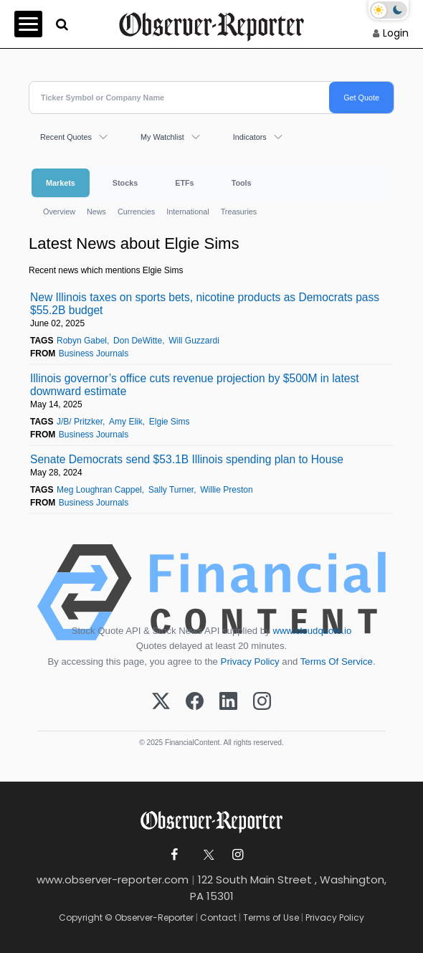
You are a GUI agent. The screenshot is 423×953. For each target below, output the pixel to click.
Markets (60, 183)
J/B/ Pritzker (80, 422)
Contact (218, 917)
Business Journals (93, 354)
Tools (242, 183)
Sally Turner (171, 490)
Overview (59, 211)
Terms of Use (271, 917)
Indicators (250, 137)
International (187, 211)
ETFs (184, 183)
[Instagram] (262, 702)
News (96, 211)
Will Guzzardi (193, 341)
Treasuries (239, 211)
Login (396, 33)
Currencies (136, 211)
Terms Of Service (336, 661)
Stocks (125, 183)
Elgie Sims (169, 422)
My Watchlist (162, 137)
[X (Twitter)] (161, 702)
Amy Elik (126, 422)
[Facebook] (194, 702)
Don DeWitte (137, 341)
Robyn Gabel (82, 341)
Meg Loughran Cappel (99, 490)
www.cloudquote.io (311, 630)
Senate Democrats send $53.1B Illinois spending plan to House (186, 459)
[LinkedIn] (228, 702)
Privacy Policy (250, 661)
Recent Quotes (66, 137)
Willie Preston (226, 490)
